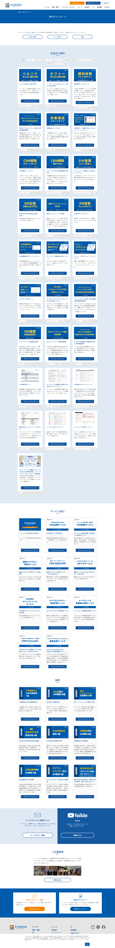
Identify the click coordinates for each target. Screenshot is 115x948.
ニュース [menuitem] (79, 7)
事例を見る (57, 880)
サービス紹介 (57, 37)
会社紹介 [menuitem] (87, 7)
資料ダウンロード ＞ (93, 3)
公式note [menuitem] (107, 7)
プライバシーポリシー (79, 939)
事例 (82, 37)
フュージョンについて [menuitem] (56, 932)
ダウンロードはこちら (30, 101)
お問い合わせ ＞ (77, 3)
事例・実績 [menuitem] (55, 7)
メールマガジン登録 (37, 835)
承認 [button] (87, 944)
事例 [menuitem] (33, 932)
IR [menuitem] (93, 7)
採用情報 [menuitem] (99, 7)
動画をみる (77, 835)
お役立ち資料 (32, 37)
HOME (19, 12)
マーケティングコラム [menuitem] (68, 7)
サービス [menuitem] (47, 7)
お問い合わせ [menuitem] (75, 933)
